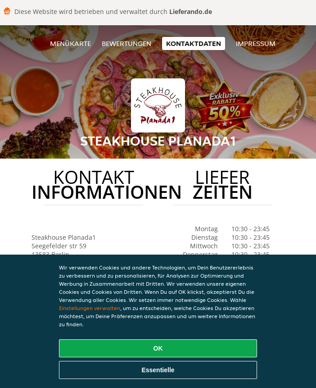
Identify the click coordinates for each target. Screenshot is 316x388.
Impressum (255, 43)
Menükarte (70, 43)
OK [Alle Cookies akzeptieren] (158, 348)
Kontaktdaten (193, 43)
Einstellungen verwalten (89, 308)
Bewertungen (126, 43)
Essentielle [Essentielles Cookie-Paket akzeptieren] (157, 370)
